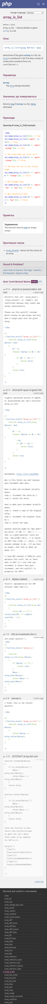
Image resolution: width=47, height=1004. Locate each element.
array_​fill (8, 935)
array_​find (8, 944)
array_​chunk (9, 908)
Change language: (18, 12)
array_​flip (8, 954)
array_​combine (10, 914)
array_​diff (8, 920)
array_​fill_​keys (10, 938)
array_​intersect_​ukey (13, 969)
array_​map (9, 990)
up (4, 289)
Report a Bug (22, 273)
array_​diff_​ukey (11, 932)
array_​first (9, 951)
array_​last (8, 987)
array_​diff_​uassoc (12, 929)
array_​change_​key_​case (14, 905)
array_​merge (9, 993)
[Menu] (43, 4)
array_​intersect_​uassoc (14, 966)
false (33, 104)
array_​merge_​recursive (14, 996)
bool (39, 47)
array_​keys (9, 984)
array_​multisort (11, 999)
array (23, 47)
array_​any (8, 902)
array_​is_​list (10, 972)
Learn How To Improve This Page (17, 270)
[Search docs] (38, 4)
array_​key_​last (10, 981)
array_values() (12, 250)
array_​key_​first (10, 978)
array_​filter (9, 941)
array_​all (8, 899)
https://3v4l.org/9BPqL (28, 474)
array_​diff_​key (10, 926)
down (9, 289)
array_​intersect (11, 957)
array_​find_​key (10, 947)
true (13, 104)
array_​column (10, 911)
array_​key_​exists (11, 975)
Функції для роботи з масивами (20, 891)
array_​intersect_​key (12, 963)
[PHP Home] (7, 4)
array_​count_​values (12, 917)
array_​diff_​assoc (11, 923)
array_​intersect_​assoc (13, 960)
